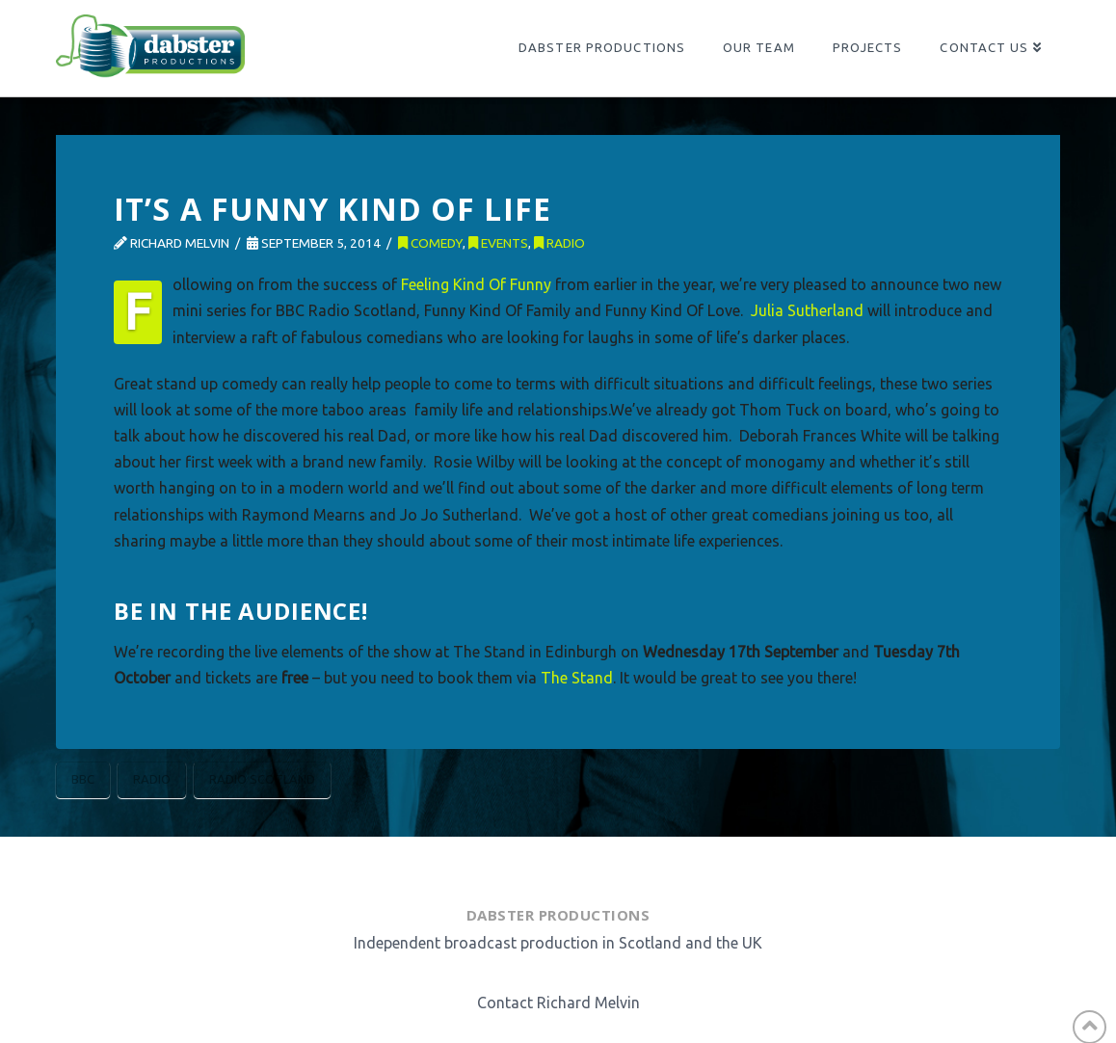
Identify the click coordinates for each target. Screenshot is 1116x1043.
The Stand (577, 677)
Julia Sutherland (807, 310)
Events (498, 243)
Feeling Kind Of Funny (476, 284)
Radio (559, 243)
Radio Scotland (262, 779)
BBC (82, 779)
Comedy (430, 243)
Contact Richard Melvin (558, 1002)
